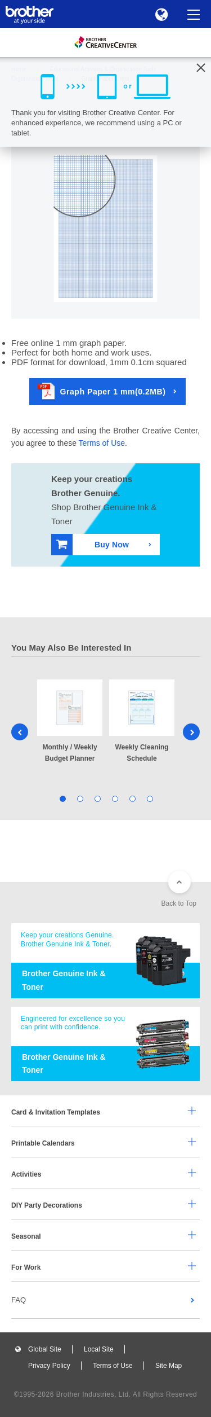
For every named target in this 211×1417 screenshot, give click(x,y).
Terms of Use (102, 443)
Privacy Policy (49, 1366)
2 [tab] (80, 798)
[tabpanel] (70, 722)
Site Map (168, 1366)
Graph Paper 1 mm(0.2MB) (102, 391)
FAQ (18, 1300)
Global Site (44, 1349)
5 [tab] (132, 798)
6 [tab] (149, 798)
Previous (19, 731)
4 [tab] (114, 798)
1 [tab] (62, 798)
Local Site (99, 1349)
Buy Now (92, 544)
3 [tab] (97, 798)
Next (191, 731)
